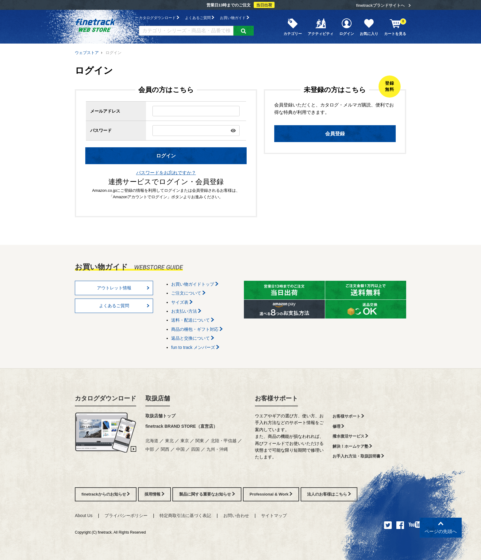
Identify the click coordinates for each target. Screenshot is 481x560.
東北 (169, 440)
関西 (165, 449)
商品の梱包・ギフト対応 (197, 329)
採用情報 (154, 494)
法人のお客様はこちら (329, 494)
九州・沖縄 (217, 449)
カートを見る (395, 27)
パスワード (101, 130)
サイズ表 (182, 302)
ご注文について (188, 293)
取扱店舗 (157, 398)
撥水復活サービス (350, 436)
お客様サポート (276, 398)
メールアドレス (105, 111)
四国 (195, 449)
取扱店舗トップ (160, 415)
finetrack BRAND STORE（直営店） (181, 426)
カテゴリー (292, 27)
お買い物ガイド (234, 18)
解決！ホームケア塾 (352, 446)
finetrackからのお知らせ (106, 494)
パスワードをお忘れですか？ (166, 172)
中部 (149, 449)
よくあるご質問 (199, 18)
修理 (338, 426)
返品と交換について (192, 338)
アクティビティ (320, 27)
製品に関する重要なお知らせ (207, 494)
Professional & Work (271, 494)
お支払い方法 (186, 311)
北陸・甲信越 (224, 440)
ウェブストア (87, 52)
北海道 (151, 440)
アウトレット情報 (123, 287)
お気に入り (369, 27)
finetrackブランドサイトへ (380, 5)
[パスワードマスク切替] (233, 130)
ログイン (346, 27)
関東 (199, 440)
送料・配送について (192, 320)
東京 (184, 440)
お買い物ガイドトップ (194, 284)
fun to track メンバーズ (195, 347)
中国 (180, 449)
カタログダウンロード (159, 18)
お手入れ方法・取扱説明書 (358, 456)
